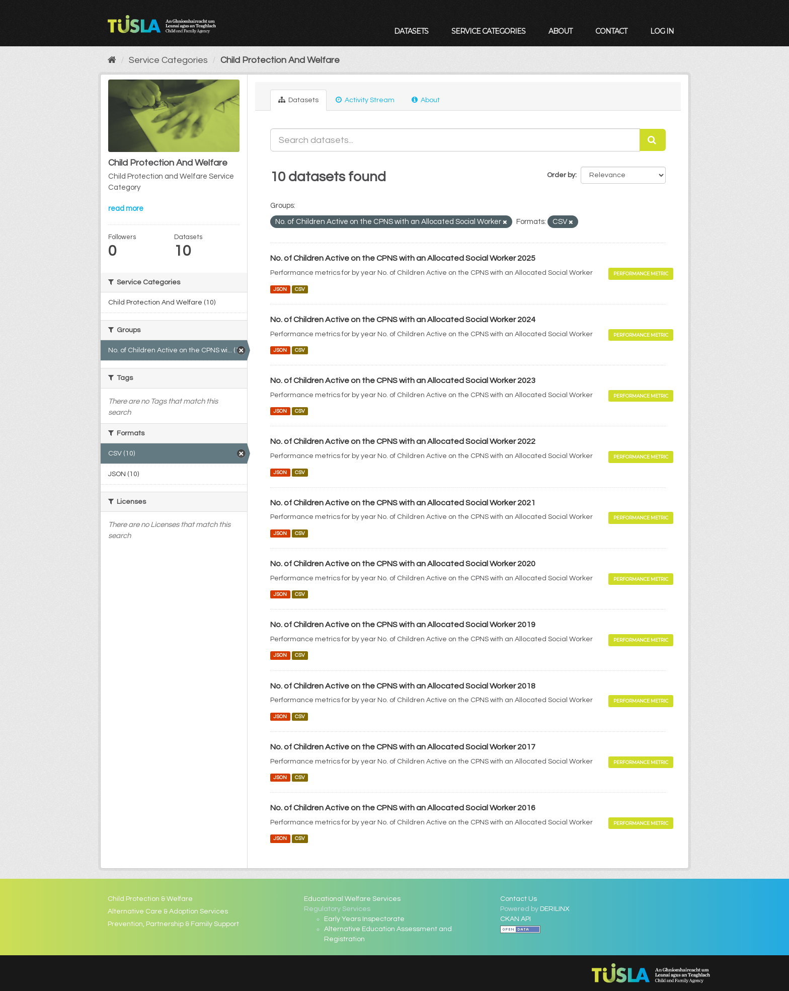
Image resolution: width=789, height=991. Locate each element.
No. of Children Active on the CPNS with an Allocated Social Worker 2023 (402, 380)
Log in (662, 31)
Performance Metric (640, 273)
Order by (561, 175)
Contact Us (518, 898)
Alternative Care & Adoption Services (168, 911)
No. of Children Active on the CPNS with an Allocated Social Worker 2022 (402, 441)
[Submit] (653, 140)
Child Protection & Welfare (150, 898)
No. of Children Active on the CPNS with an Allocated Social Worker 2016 (402, 808)
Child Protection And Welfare (280, 60)
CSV (300, 289)
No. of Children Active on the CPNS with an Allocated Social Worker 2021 (402, 503)
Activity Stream (365, 100)
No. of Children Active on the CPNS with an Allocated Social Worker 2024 (402, 320)
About (560, 31)
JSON (280, 289)
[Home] (112, 60)
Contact (611, 31)
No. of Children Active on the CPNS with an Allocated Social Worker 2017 (402, 747)
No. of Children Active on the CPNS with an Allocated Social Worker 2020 (402, 564)
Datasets (411, 31)
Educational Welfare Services (352, 898)
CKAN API (515, 919)
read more (125, 208)
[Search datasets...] (455, 139)
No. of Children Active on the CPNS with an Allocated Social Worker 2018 (402, 686)
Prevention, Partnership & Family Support (173, 924)
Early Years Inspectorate (364, 919)
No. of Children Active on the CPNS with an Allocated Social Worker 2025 (402, 258)
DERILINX (555, 908)
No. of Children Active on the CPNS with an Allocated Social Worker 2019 (402, 625)
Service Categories (488, 31)
